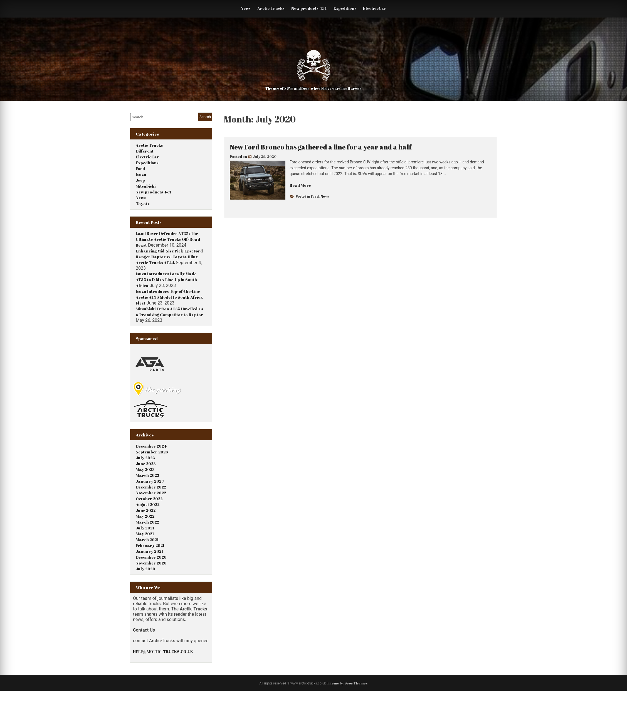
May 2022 (145, 516)
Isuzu (141, 174)
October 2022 (149, 498)
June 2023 (146, 463)
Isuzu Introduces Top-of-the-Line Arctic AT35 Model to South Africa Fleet (169, 297)
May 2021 (145, 533)
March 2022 (147, 522)
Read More (300, 185)
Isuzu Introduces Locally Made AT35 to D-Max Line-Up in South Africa (166, 279)
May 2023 (145, 469)
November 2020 (151, 563)
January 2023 (150, 481)
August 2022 (147, 504)
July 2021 (145, 528)
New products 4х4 (309, 8)
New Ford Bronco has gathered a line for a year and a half (321, 147)
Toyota (143, 203)
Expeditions (345, 8)
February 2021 (150, 545)
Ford (315, 196)
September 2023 (152, 452)
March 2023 (147, 475)
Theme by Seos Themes (347, 683)
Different (145, 151)
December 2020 (151, 557)
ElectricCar (374, 8)
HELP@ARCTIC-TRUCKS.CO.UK (163, 651)
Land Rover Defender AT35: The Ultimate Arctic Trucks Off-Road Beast (168, 239)
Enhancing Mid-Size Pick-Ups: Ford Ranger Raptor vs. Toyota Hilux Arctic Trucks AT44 (169, 256)
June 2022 (145, 510)
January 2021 (149, 551)
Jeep (140, 180)
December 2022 (151, 487)
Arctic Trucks (271, 8)
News (246, 8)
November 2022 (151, 492)
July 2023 (145, 457)
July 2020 (145, 568)
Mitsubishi (145, 186)
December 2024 (151, 446)
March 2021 (147, 539)
